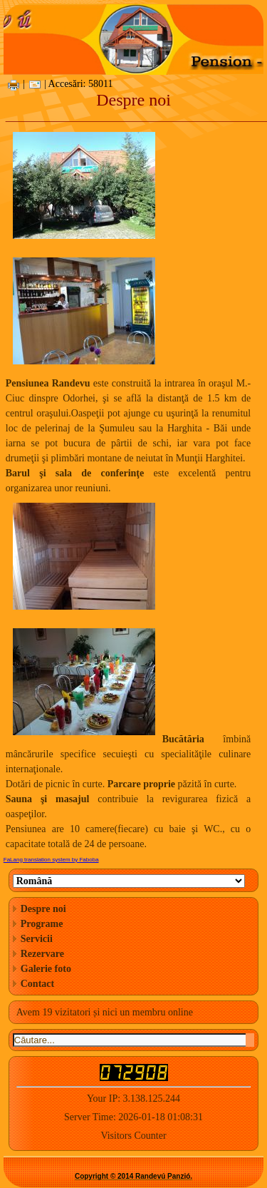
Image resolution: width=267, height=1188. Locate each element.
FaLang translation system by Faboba (51, 859)
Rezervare (42, 953)
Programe (42, 923)
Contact (37, 983)
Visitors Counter (133, 1135)
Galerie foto (46, 968)
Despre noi (43, 908)
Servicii (37, 938)
